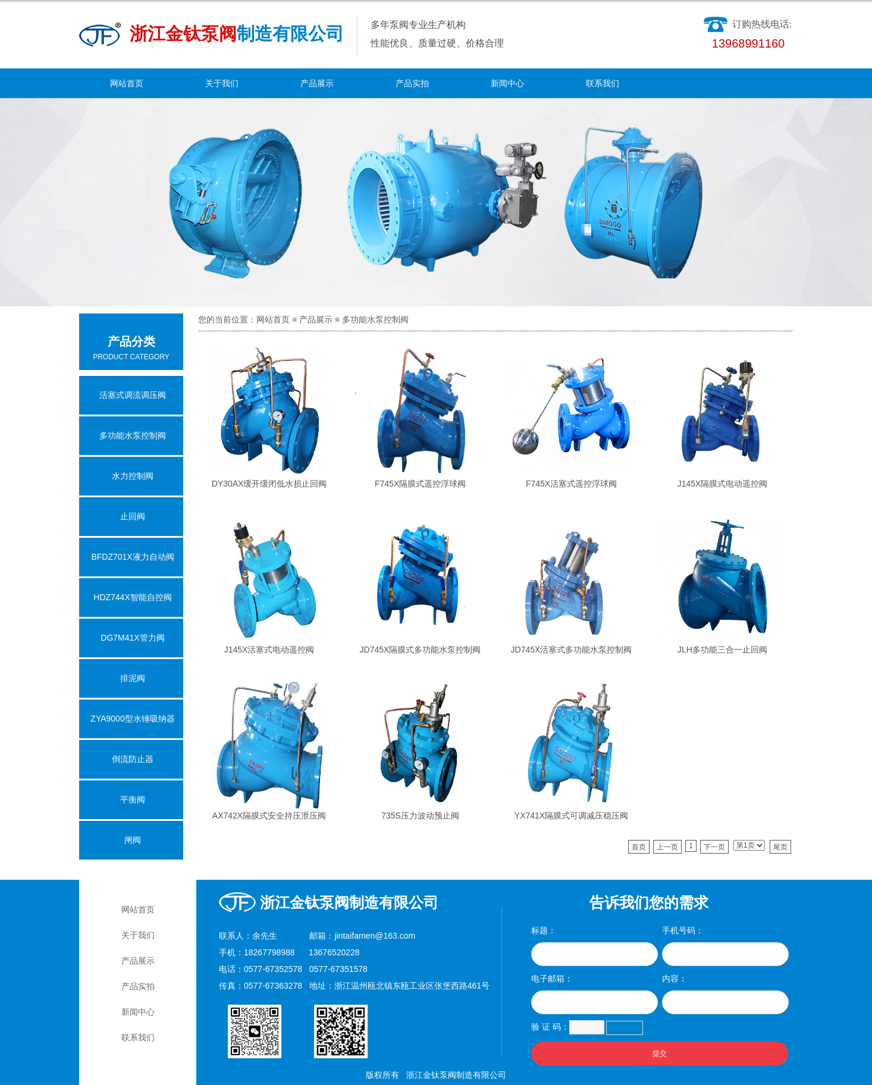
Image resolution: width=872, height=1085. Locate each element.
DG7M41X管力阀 (132, 637)
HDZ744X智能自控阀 (132, 597)
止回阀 (132, 516)
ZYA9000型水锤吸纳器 (132, 718)
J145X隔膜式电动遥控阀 (722, 483)
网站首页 (126, 83)
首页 (639, 847)
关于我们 (222, 83)
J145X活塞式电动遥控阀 (269, 649)
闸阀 (132, 840)
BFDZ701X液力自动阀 (132, 557)
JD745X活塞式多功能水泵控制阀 (571, 649)
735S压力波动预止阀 (420, 815)
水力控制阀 (132, 476)
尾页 (780, 847)
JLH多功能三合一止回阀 (722, 649)
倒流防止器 (132, 759)
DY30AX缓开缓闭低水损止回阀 (269, 483)
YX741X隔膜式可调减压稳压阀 (571, 815)
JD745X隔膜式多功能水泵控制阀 (420, 649)
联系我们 (602, 83)
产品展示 (317, 83)
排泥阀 (132, 678)
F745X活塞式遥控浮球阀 (571, 483)
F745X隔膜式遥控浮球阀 (420, 483)
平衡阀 (132, 799)
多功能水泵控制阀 (375, 319)
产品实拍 (412, 83)
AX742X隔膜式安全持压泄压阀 (269, 815)
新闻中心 (507, 83)
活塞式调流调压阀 (132, 395)
